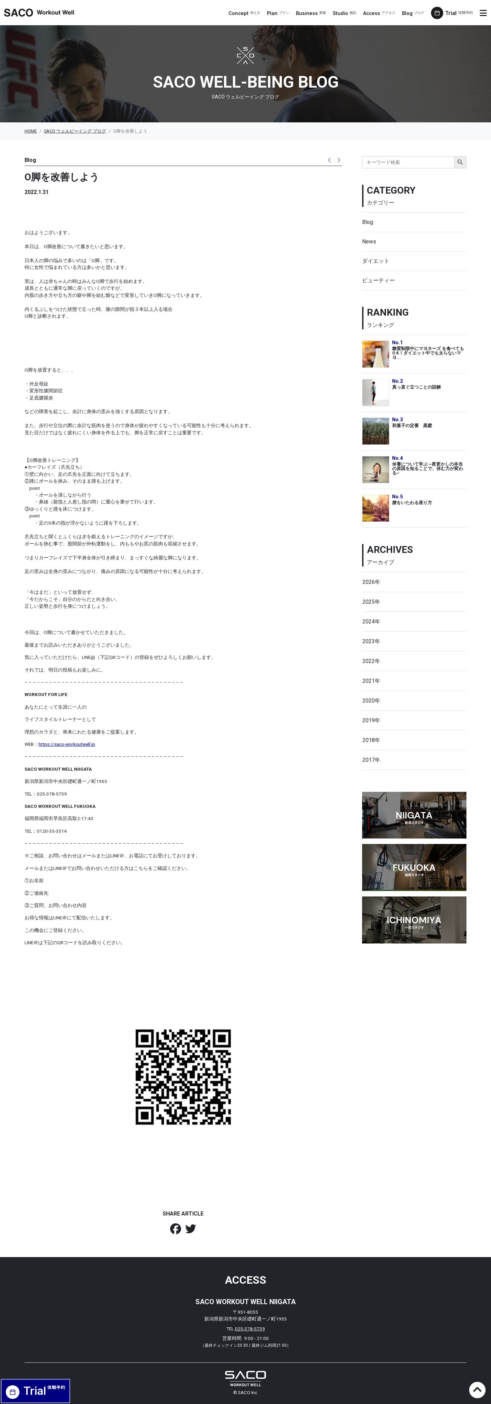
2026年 (371, 582)
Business (314, 13)
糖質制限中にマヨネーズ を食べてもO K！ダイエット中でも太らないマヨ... (428, 353)
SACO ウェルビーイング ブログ (75, 131)
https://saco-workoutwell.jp (67, 744)
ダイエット (375, 261)
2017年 (371, 760)
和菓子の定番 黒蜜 (412, 425)
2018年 (371, 740)
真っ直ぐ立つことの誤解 (416, 387)
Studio (347, 13)
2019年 (371, 720)
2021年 (371, 681)
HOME (31, 131)
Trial (461, 13)
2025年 (371, 602)
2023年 (371, 641)
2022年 (371, 661)
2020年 (371, 700)
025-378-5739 (250, 1328)
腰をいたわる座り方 (412, 502)
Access (382, 13)
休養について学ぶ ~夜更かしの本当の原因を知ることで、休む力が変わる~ (427, 468)
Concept (247, 13)
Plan (281, 13)
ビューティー (378, 280)
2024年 (371, 621)
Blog (416, 13)
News (369, 241)
